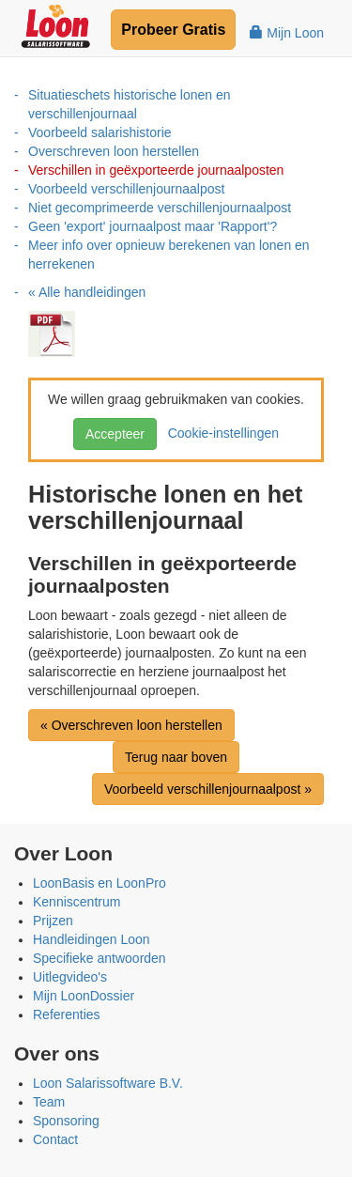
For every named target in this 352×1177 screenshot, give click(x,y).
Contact (55, 1139)
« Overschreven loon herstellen (131, 725)
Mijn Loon (287, 32)
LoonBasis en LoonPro (99, 882)
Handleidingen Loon (91, 939)
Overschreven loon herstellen (113, 151)
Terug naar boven (176, 757)
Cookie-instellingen (220, 433)
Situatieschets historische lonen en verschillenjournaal (129, 104)
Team (49, 1101)
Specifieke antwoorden (99, 958)
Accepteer (115, 433)
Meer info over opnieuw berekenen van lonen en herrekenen (169, 254)
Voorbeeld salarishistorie (100, 132)
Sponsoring (66, 1120)
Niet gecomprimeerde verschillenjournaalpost (159, 207)
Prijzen (53, 920)
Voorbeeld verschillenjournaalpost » (208, 789)
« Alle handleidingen (86, 292)
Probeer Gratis (173, 30)
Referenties (66, 1014)
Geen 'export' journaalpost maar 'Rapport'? (152, 226)
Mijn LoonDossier (83, 995)
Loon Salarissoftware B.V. (108, 1083)
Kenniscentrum (76, 901)
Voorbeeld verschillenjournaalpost (126, 188)
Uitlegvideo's (70, 976)
